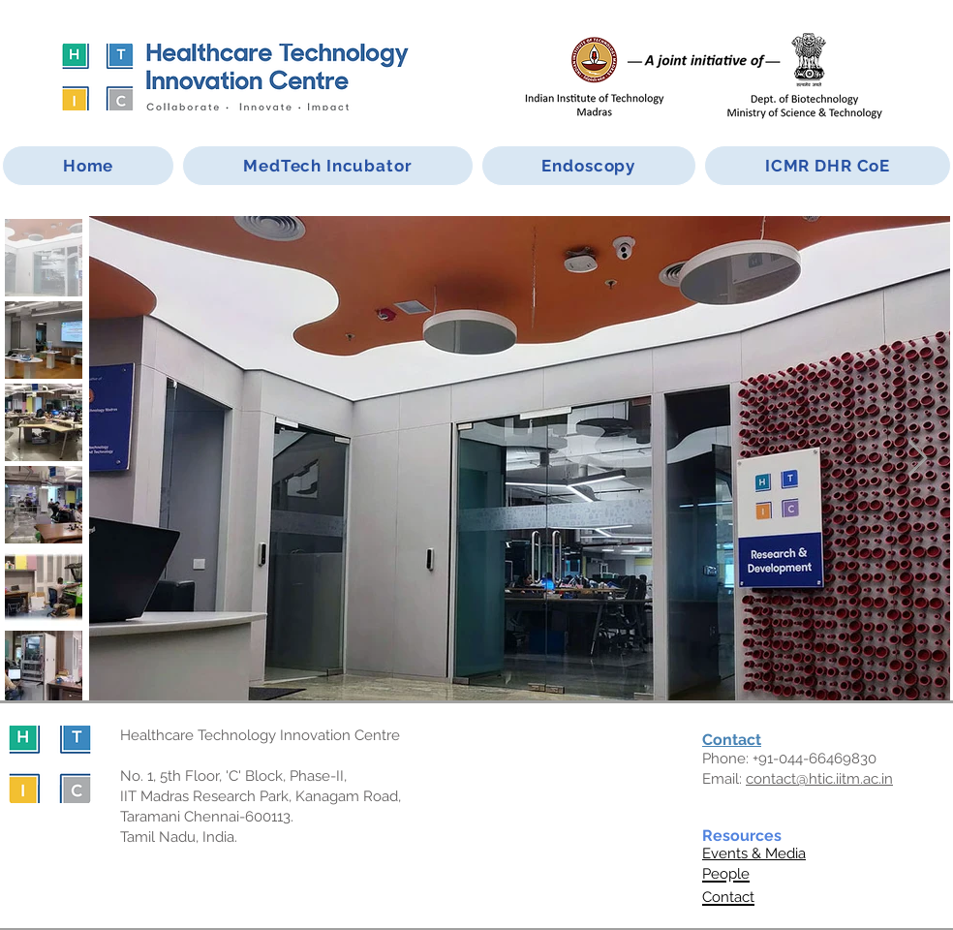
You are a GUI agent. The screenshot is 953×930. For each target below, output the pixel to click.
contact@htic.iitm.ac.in (819, 779)
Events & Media (754, 853)
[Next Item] (918, 459)
